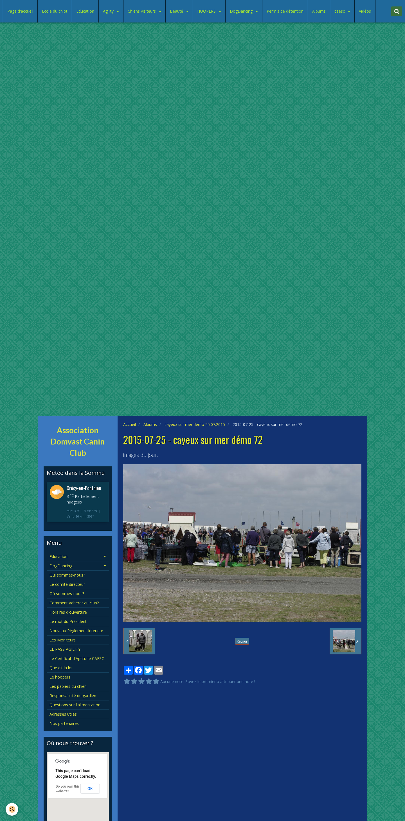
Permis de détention (285, 11)
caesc (340, 11)
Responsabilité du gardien (73, 695)
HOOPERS (207, 11)
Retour (242, 641)
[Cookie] (12, 809)
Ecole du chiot (55, 11)
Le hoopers (60, 677)
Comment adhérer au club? (74, 602)
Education (85, 11)
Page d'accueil (20, 11)
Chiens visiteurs (142, 11)
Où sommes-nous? (67, 593)
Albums (319, 11)
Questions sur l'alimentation (75, 704)
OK (90, 788)
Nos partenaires (64, 723)
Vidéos (365, 11)
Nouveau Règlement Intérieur (76, 630)
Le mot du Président (68, 621)
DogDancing (242, 11)
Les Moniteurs (63, 640)
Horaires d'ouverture (68, 612)
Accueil (129, 424)
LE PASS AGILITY (65, 649)
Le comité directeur (67, 584)
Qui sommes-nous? (67, 575)
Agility (109, 11)
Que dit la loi (61, 667)
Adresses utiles (63, 714)
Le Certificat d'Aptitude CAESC (77, 658)
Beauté (177, 11)
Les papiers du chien (68, 686)
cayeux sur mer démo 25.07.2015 (195, 424)
